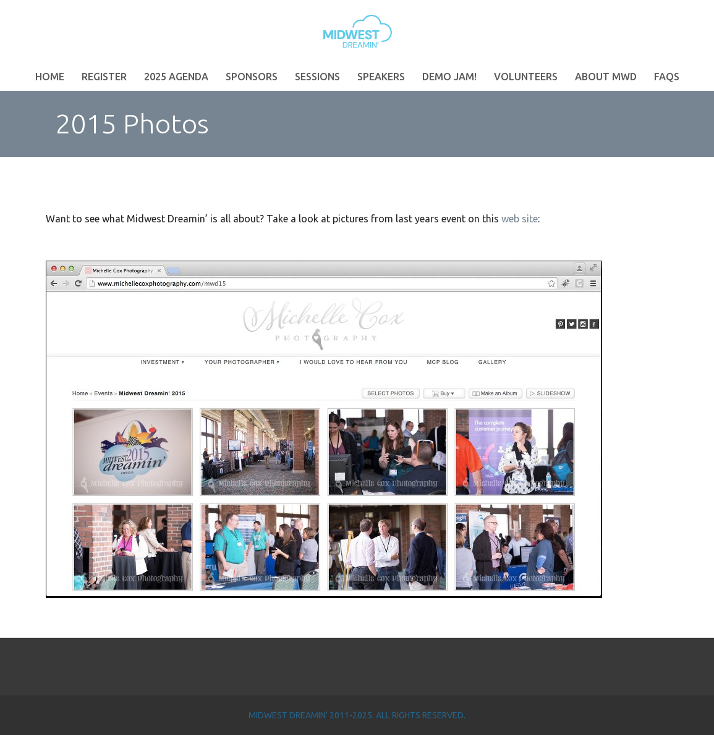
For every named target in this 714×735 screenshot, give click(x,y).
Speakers (381, 76)
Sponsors (252, 76)
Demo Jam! (449, 76)
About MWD (606, 76)
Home (49, 76)
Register (104, 76)
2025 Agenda (176, 76)
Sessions (317, 76)
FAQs (666, 76)
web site (519, 218)
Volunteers (526, 76)
